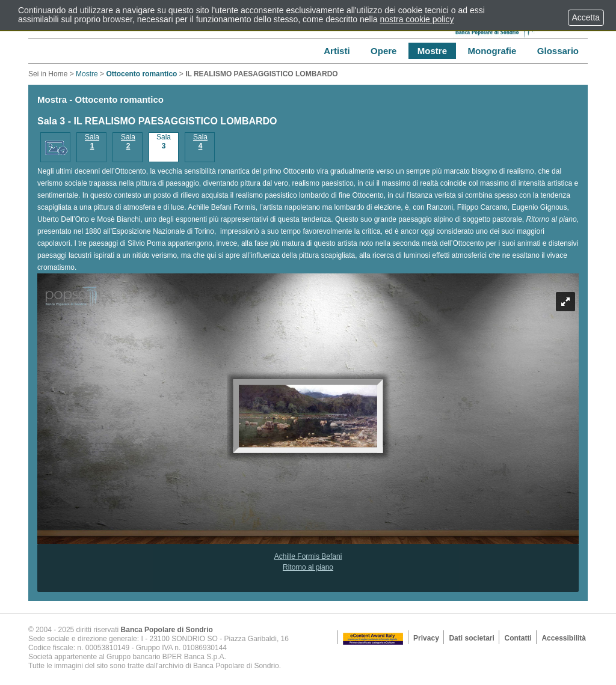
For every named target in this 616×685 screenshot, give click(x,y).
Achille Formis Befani (308, 556)
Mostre (87, 74)
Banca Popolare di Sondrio (167, 630)
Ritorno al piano (308, 567)
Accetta (586, 17)
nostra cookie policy (417, 19)
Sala (92, 141)
